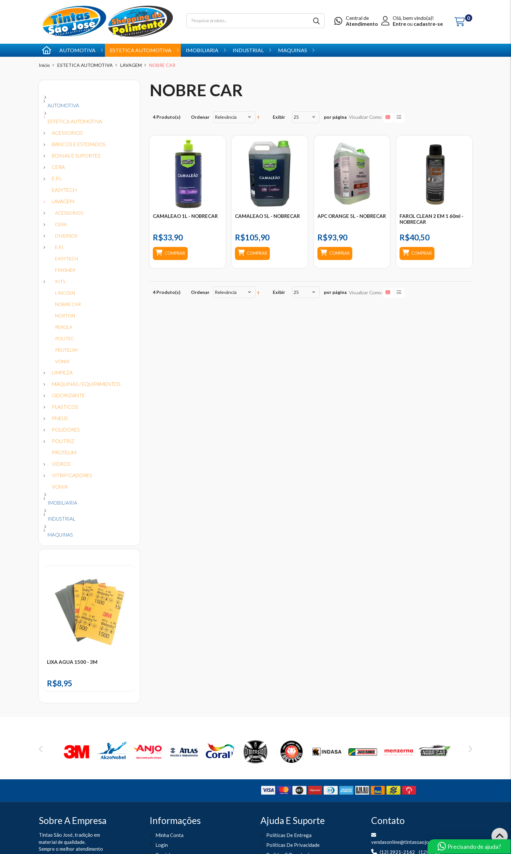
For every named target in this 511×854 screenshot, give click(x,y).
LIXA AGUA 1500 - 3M (72, 662)
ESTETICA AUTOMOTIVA (85, 65)
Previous (40, 749)
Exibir (279, 117)
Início (44, 65)
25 (296, 117)
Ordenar (200, 117)
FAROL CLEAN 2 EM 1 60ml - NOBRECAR (431, 219)
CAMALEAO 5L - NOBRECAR (267, 216)
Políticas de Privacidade (293, 845)
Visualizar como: (365, 117)
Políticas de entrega (289, 835)
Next (470, 749)
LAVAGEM (131, 65)
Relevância (226, 117)
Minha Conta (169, 835)
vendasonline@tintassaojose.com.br (410, 842)
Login (161, 845)
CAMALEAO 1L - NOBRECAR (185, 216)
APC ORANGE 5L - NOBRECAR (351, 216)
